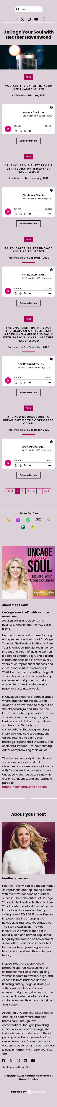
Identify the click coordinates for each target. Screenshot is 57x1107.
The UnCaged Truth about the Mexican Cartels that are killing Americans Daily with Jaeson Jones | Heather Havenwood (28, 334)
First (10, 491)
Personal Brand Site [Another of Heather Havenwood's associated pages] (16, 1067)
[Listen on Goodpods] (32, 527)
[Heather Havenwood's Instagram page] (20, 1060)
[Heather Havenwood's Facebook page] (5, 1060)
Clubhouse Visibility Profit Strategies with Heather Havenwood (28, 168)
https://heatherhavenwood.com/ (24, 787)
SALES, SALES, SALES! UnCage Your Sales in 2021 (28, 249)
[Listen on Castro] (23, 527)
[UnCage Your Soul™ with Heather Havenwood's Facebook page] (16, 19)
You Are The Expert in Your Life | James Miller (28, 87)
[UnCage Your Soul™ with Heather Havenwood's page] (43, 19)
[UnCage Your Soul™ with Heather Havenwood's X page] (22, 19)
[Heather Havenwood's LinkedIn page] (27, 1060)
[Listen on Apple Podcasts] (18, 520)
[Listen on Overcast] (48, 520)
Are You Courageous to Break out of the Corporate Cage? (28, 420)
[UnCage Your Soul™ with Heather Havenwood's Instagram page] (29, 19)
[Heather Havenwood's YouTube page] (35, 1060)
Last (46, 491)
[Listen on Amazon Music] (38, 520)
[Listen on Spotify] (28, 520)
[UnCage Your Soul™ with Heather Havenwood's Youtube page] (36, 19)
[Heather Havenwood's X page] (12, 1060)
